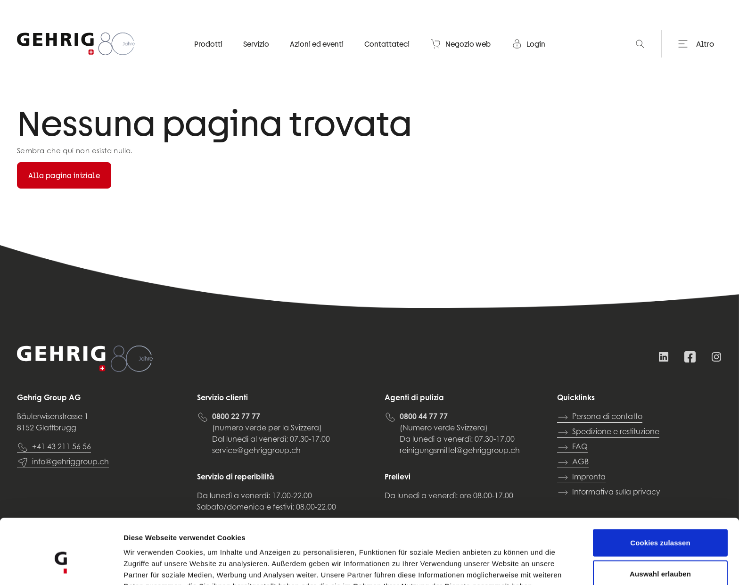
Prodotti (208, 45)
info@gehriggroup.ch (63, 462)
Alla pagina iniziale (64, 175)
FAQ (572, 447)
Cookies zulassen (660, 492)
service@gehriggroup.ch (256, 451)
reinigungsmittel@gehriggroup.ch (460, 451)
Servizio (256, 45)
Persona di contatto (599, 417)
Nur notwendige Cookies (660, 554)
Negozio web (460, 44)
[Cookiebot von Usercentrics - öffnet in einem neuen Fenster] (61, 567)
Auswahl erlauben (660, 523)
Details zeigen (501, 566)
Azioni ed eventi (317, 45)
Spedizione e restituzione (608, 432)
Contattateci (387, 45)
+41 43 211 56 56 (54, 447)
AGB (573, 462)
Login (528, 44)
